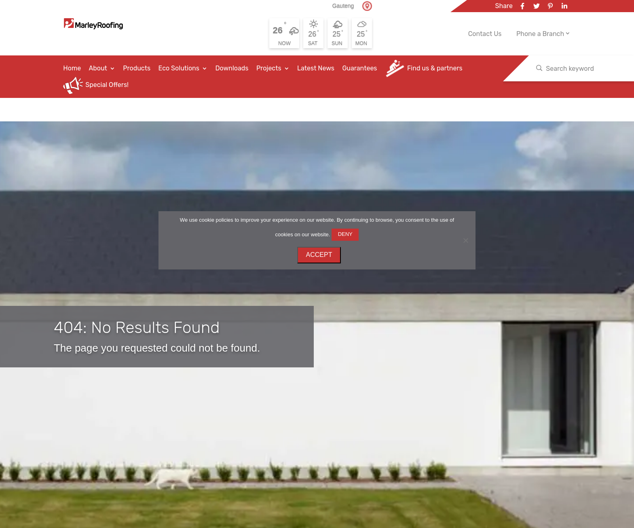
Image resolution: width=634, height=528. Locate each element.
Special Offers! (107, 85)
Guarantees (359, 68)
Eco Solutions (178, 68)
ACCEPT (319, 254)
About (98, 68)
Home (72, 68)
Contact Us (485, 34)
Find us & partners (435, 68)
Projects (268, 68)
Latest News (315, 68)
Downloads (231, 68)
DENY (345, 234)
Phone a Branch (540, 34)
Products (136, 68)
